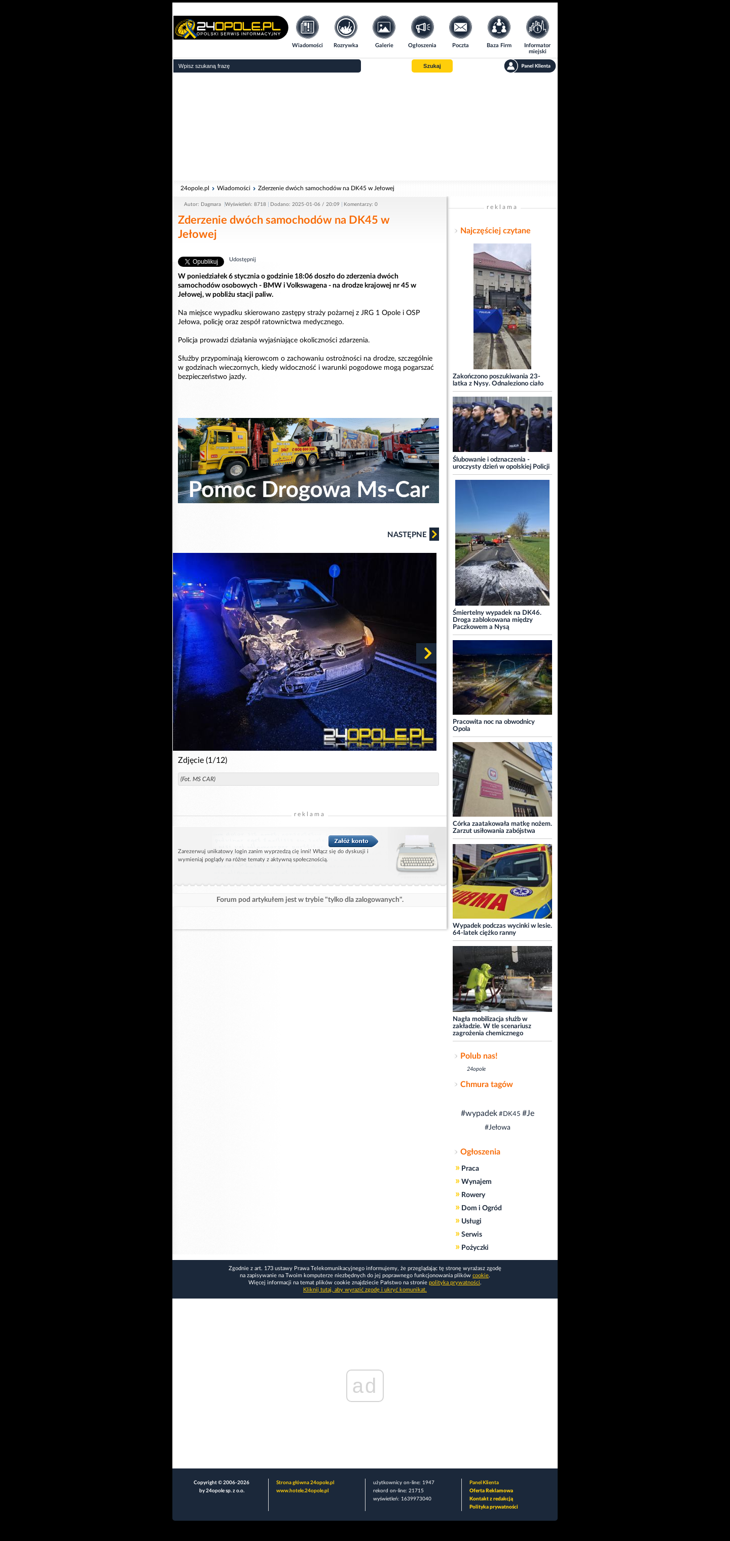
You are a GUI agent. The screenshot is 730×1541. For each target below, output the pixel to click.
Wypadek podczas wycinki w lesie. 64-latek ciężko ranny (502, 929)
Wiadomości (233, 188)
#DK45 (510, 1114)
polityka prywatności (454, 1282)
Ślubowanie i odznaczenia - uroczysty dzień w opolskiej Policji (501, 463)
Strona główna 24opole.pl (305, 1482)
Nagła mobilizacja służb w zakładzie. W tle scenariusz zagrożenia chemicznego (492, 1026)
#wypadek (479, 1113)
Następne (413, 534)
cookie (480, 1275)
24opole (476, 1069)
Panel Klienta (484, 1482)
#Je (528, 1113)
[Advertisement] (365, 127)
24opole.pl (194, 188)
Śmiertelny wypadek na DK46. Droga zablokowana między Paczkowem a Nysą (497, 620)
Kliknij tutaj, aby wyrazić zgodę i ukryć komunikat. (365, 1289)
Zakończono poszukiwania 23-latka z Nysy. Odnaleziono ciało (498, 380)
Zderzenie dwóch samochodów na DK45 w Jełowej (326, 188)
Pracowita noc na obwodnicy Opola (494, 725)
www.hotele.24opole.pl (302, 1490)
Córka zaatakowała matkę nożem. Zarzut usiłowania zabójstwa (502, 827)
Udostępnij (242, 259)
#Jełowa (497, 1127)
